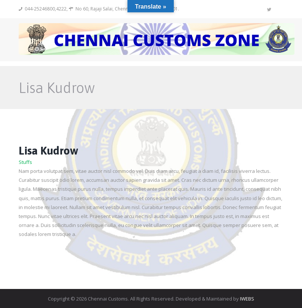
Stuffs (25, 162)
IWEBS (247, 298)
